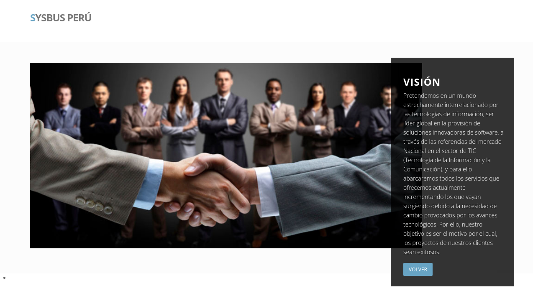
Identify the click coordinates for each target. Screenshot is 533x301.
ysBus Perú (61, 17)
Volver (418, 269)
